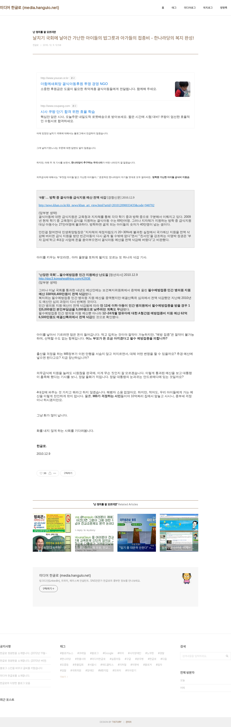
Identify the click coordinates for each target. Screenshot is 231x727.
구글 (128, 658)
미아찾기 (131, 670)
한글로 (152, 658)
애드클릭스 (108, 664)
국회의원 (76, 670)
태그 (174, 7)
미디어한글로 (98, 658)
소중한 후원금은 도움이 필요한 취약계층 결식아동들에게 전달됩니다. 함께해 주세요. (99, 89)
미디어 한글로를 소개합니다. (15, 675)
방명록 (223, 7)
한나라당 (66, 658)
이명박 (135, 664)
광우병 (140, 658)
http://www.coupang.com (55, 105)
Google (108, 653)
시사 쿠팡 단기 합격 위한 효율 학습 (68, 112)
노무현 (150, 653)
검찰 (64, 670)
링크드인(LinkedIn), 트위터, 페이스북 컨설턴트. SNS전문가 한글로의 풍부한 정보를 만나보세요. (90, 580)
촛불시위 (81, 658)
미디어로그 (190, 7)
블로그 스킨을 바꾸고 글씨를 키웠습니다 (21, 668)
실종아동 (116, 658)
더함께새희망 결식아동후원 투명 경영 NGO (74, 84)
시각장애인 (135, 653)
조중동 (65, 664)
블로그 (95, 653)
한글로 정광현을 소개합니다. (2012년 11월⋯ (23, 653)
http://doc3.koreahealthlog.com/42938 (65, 278)
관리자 (128, 722)
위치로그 (208, 7)
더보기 (63, 676)
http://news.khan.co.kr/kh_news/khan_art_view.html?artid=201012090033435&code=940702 (96, 205)
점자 (159, 664)
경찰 (162, 653)
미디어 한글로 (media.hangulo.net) (29, 7)
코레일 (82, 653)
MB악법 (104, 670)
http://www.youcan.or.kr (55, 78)
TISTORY (116, 722)
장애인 (90, 670)
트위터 (117, 670)
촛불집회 (79, 664)
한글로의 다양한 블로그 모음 (15, 683)
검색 (227, 656)
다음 (164, 658)
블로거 (148, 664)
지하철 (122, 664)
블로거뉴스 (67, 653)
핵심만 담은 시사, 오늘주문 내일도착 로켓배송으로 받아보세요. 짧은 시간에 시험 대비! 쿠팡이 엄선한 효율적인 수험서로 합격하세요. (115, 119)
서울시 (92, 664)
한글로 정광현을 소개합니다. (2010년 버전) (23, 660)
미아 (121, 653)
